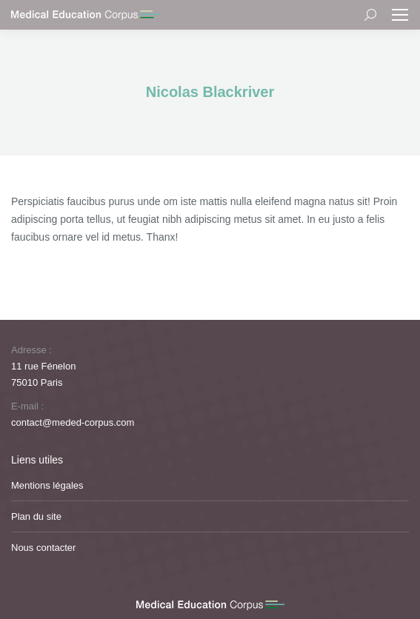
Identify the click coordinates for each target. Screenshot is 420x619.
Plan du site (36, 516)
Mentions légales (47, 485)
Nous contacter (43, 547)
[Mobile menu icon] (400, 15)
